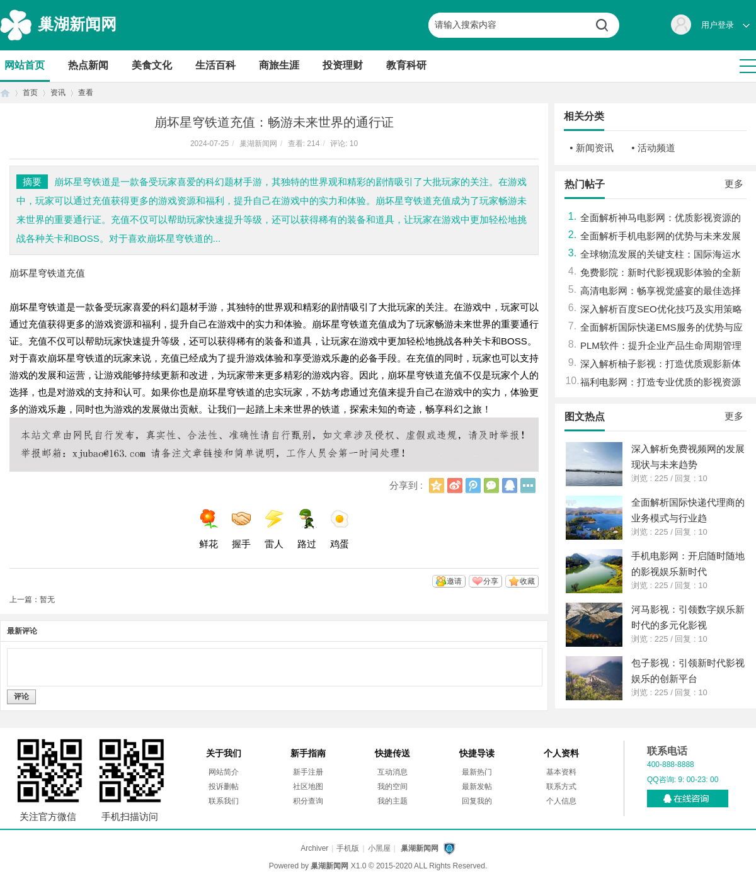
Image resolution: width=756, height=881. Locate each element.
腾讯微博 (473, 485)
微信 (491, 485)
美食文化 (152, 65)
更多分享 (528, 485)
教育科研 (406, 65)
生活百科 (215, 65)
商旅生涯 (279, 65)
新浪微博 (454, 485)
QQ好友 (509, 485)
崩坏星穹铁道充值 (47, 273)
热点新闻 (88, 65)
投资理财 (343, 65)
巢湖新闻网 (77, 24)
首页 (5, 93)
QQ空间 (436, 485)
